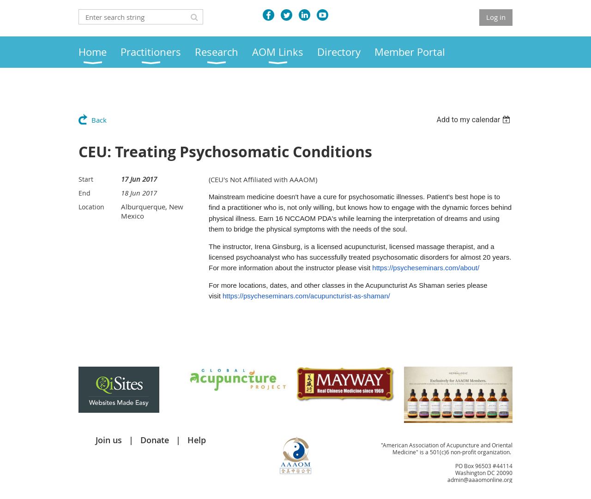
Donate (154, 440)
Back (99, 120)
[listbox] (474, 119)
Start (85, 179)
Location (91, 206)
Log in (496, 17)
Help (196, 440)
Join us (109, 440)
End (84, 193)
